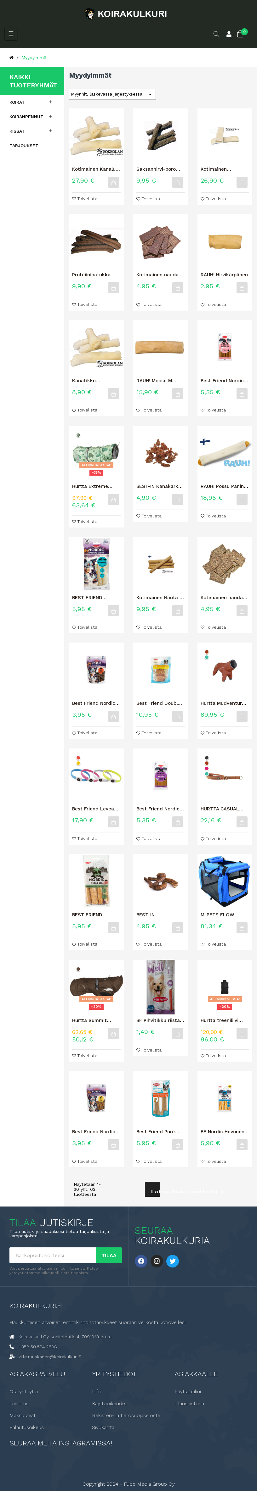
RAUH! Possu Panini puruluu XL (223, 486)
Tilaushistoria (189, 1403)
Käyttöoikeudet (109, 1403)
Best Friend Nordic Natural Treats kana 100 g (95, 1132)
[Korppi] (206, 757)
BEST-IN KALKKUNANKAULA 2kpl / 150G (158, 915)
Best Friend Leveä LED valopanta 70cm (96, 809)
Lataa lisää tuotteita (155, 1192)
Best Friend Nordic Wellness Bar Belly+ (158, 809)
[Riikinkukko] (206, 657)
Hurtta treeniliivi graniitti (219, 1020)
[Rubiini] (206, 768)
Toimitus (19, 1403)
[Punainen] (78, 757)
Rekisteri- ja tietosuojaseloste (126, 1415)
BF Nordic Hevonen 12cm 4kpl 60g (222, 1132)
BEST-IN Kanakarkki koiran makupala (159, 486)
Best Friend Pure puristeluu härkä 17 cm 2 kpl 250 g (158, 1132)
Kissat (17, 131)
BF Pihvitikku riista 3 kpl (160, 1020)
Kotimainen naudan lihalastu (158, 275)
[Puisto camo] (78, 435)
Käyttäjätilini (187, 1391)
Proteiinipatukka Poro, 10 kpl (91, 275)
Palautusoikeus (26, 1427)
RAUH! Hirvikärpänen (224, 275)
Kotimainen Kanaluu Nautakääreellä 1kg (95, 169)
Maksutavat (22, 1415)
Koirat (17, 102)
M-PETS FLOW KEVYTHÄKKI (217, 915)
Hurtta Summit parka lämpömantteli (96, 1020)
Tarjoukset (23, 145)
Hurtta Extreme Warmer (90, 486)
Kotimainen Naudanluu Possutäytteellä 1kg (223, 169)
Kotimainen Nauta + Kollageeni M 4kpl (159, 597)
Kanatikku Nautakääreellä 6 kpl (96, 381)
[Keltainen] (78, 763)
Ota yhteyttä (23, 1391)
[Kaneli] (206, 651)
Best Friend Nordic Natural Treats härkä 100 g (96, 703)
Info (96, 1391)
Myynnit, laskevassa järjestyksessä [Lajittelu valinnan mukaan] (112, 94)
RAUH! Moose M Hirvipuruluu (154, 381)
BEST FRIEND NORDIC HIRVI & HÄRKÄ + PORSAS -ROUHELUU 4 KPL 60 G (96, 915)
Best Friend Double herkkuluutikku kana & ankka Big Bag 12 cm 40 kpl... (160, 703)
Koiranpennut (26, 116)
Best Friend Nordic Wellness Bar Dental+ (222, 381)
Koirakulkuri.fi (36, 1305)
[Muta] (78, 969)
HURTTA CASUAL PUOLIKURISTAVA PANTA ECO (220, 809)
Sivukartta (103, 1427)
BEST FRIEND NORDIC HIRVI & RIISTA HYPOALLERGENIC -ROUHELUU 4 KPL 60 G (96, 597)
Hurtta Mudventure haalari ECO (223, 703)
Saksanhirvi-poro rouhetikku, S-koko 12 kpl (158, 169)
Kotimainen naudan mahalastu (223, 597)
